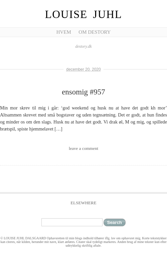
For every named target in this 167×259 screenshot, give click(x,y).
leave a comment (83, 148)
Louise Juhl (83, 14)
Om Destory (94, 32)
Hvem (63, 32)
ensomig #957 (83, 92)
